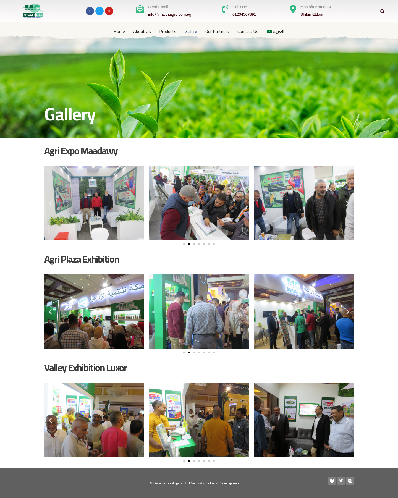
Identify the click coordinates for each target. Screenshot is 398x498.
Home (119, 31)
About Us (142, 31)
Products (167, 31)
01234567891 (244, 14)
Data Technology (166, 483)
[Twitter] (341, 481)
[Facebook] (332, 481)
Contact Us (247, 31)
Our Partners (217, 31)
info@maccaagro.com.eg (169, 14)
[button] (50, 203)
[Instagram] (350, 481)
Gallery (191, 31)
